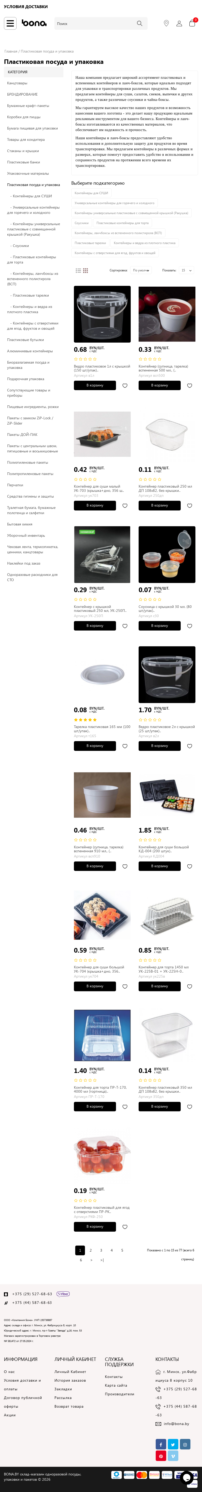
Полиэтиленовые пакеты (27, 462)
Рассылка (63, 1397)
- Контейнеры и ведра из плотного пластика (29, 309)
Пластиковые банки (23, 161)
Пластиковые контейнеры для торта (123, 223)
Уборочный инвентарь (26, 535)
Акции (10, 1414)
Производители (119, 1393)
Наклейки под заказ (23, 563)
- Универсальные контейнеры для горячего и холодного (33, 210)
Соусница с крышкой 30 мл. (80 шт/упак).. (165, 608)
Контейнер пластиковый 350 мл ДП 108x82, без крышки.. (165, 1089)
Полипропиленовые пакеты (30, 473)
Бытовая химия (19, 524)
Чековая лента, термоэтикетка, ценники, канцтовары (32, 549)
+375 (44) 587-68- (30, 1302)
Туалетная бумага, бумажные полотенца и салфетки (31, 510)
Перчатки (15, 484)
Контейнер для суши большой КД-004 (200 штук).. (164, 848)
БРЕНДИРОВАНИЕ (22, 94)
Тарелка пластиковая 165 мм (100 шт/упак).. (102, 728)
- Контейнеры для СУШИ (29, 195)
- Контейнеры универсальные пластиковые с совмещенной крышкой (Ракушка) (33, 229)
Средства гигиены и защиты (30, 496)
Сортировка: (119, 270)
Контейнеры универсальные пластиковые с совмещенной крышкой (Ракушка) (131, 213)
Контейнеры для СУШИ (91, 193)
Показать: (169, 270)
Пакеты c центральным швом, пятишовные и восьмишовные (32, 448)
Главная (10, 51)
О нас (9, 1371)
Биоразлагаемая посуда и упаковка (28, 365)
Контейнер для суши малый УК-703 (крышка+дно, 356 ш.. (99, 488)
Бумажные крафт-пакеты (28, 105)
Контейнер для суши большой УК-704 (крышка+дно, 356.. (99, 968)
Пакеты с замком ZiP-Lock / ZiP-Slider (30, 420)
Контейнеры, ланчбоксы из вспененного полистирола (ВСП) (118, 233)
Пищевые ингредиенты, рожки (33, 406)
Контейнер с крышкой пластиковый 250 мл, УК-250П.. (100, 608)
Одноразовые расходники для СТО (32, 577)
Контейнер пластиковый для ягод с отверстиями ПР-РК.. (102, 1209)
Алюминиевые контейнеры (30, 350)
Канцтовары (17, 82)
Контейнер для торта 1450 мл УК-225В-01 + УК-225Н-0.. (164, 968)
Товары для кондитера (26, 139)
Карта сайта (116, 1385)
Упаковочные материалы (28, 173)
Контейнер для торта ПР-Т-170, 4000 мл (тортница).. (100, 1089)
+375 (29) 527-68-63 (32, 1293)
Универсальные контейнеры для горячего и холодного (114, 203)
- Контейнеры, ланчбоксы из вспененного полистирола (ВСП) (32, 278)
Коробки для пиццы (24, 116)
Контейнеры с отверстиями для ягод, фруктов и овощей (115, 253)
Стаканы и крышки (23, 150)
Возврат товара (69, 1406)
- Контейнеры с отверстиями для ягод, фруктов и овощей (32, 326)
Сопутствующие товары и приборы (28, 393)
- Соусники (18, 245)
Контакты (114, 1376)
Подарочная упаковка (25, 378)
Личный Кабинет (70, 1371)
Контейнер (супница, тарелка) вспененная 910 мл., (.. (98, 848)
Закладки (63, 1388)
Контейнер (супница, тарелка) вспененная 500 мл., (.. (163, 368)
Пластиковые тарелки (90, 243)
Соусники (82, 223)
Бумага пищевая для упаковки (32, 128)
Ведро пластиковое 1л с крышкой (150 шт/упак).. (102, 368)
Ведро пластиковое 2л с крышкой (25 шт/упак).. (167, 728)
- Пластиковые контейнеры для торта (31, 259)
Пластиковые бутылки (25, 339)
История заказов (70, 1380)
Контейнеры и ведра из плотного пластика (144, 243)
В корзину (95, 385)
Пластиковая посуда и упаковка (47, 51)
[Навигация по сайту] (10, 23)
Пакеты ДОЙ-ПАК (22, 434)
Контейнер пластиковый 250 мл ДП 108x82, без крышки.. (165, 488)
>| (102, 1259)
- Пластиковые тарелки (28, 295)
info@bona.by (176, 1423)
